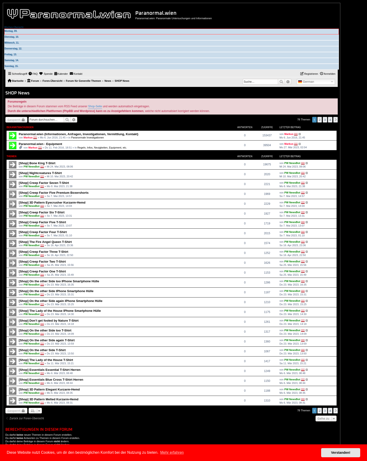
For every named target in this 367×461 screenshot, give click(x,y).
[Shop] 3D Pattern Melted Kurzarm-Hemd (48, 399)
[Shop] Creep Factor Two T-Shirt (42, 261)
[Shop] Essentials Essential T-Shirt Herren (50, 370)
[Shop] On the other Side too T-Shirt (45, 330)
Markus (28, 137)
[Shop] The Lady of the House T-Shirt (46, 360)
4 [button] (330, 120)
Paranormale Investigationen (87, 137)
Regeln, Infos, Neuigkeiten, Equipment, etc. (102, 147)
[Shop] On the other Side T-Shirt (42, 350)
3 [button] (325, 120)
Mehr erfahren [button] (172, 452)
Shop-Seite (95, 106)
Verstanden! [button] (340, 452)
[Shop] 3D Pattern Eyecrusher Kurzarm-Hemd (52, 202)
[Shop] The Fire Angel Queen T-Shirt (45, 242)
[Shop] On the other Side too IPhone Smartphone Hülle (59, 281)
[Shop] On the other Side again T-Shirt (47, 340)
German (306, 82)
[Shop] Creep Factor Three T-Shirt (43, 251)
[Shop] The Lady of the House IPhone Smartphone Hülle (60, 310)
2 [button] (319, 120)
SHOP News (17, 93)
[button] (335, 120)
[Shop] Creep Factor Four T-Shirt (43, 232)
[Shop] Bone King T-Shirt (37, 163)
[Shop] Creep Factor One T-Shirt (42, 271)
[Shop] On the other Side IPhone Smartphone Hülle (56, 291)
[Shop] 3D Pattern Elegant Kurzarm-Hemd (49, 389)
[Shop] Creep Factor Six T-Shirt (42, 212)
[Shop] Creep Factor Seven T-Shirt (44, 183)
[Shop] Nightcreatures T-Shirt (40, 173)
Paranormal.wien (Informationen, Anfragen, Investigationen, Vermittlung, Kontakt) (78, 134)
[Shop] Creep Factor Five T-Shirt (42, 222)
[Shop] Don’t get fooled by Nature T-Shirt (49, 320)
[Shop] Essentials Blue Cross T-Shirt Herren (51, 379)
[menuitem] (33, 74)
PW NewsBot (32, 166)
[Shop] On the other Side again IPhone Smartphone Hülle (61, 301)
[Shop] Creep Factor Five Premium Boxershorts (53, 192)
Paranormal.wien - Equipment (40, 144)
